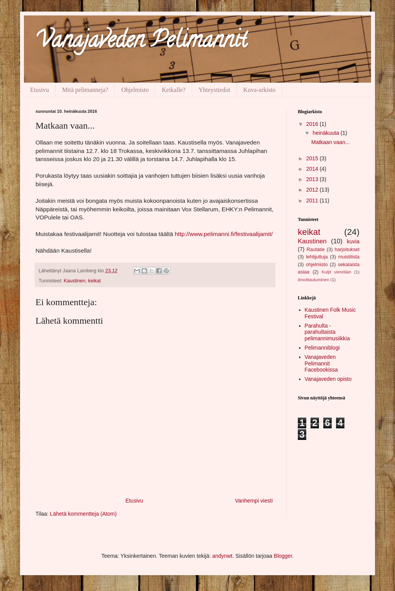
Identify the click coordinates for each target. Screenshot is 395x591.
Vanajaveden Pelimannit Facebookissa (321, 363)
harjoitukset (347, 249)
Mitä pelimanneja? (85, 90)
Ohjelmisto (135, 90)
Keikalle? (174, 90)
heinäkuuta (326, 133)
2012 (313, 190)
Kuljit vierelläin (336, 272)
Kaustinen (74, 281)
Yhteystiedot (214, 90)
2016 (313, 124)
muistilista (349, 257)
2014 (313, 169)
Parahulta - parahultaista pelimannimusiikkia (327, 332)
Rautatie (316, 249)
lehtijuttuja (317, 257)
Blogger (283, 556)
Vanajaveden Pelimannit (141, 42)
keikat (94, 281)
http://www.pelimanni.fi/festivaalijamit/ (224, 234)
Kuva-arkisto (259, 90)
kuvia (353, 241)
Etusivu (39, 90)
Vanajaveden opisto (328, 379)
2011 (313, 200)
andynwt (222, 556)
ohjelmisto (317, 264)
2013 (313, 179)
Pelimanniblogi (322, 348)
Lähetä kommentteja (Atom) (83, 514)
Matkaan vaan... (330, 142)
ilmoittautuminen (313, 279)
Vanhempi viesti (254, 501)
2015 (313, 158)
